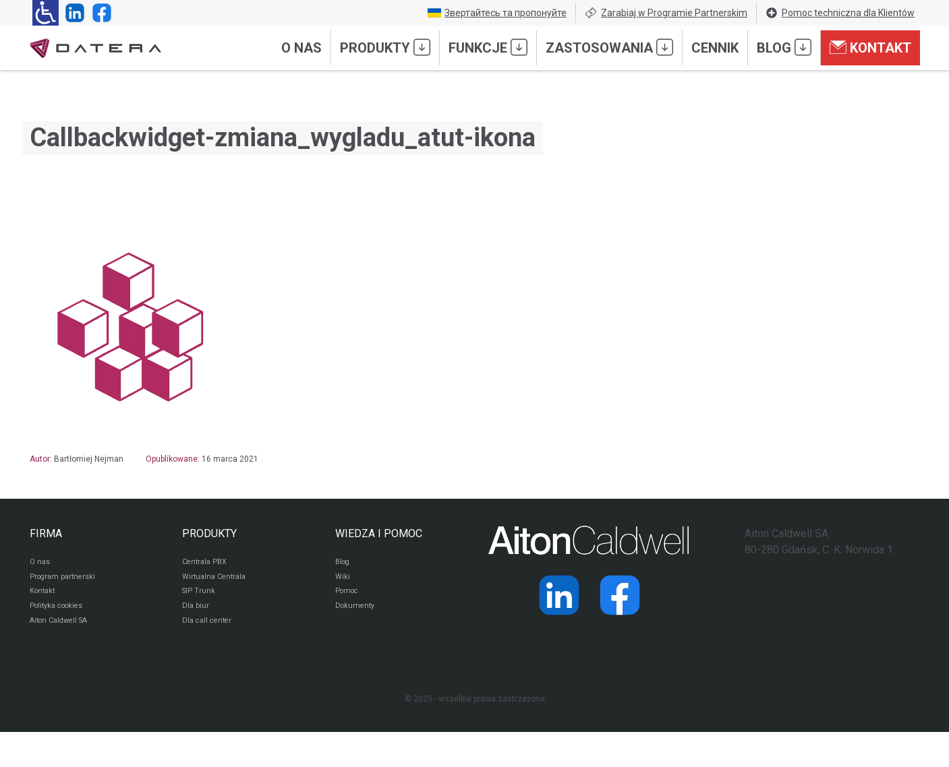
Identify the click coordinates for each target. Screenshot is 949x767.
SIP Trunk (199, 596)
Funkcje (488, 47)
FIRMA (46, 533)
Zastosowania (609, 47)
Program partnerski (65, 579)
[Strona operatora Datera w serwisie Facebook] (99, 13)
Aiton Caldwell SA (62, 628)
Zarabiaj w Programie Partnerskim (665, 12)
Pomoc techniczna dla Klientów (840, 12)
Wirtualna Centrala (217, 579)
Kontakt (870, 47)
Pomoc (348, 596)
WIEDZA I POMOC (378, 533)
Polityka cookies (60, 612)
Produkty (385, 47)
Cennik (715, 48)
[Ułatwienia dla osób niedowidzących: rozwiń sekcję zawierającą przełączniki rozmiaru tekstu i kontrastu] (45, 13)
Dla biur (196, 612)
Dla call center (209, 628)
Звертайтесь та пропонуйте (497, 12)
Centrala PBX (206, 563)
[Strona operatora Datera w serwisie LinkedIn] (72, 13)
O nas (301, 48)
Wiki (343, 579)
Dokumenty (356, 612)
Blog (784, 47)
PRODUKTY (209, 533)
